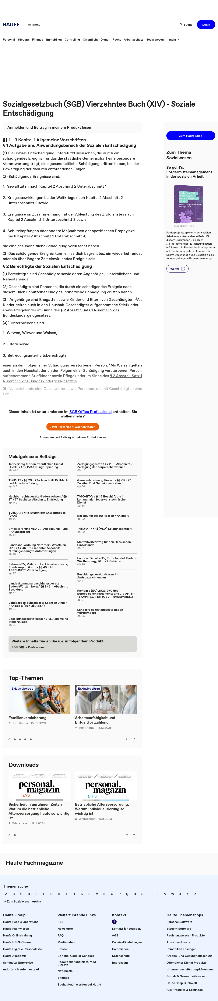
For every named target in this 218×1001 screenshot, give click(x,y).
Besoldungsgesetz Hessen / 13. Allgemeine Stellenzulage (38, 620)
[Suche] (186, 24)
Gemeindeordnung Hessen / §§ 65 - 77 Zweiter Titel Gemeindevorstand (104, 482)
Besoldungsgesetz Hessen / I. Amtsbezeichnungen (97, 576)
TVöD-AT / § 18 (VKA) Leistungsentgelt (104, 528)
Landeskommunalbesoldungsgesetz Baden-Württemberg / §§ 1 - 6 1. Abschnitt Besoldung (38, 586)
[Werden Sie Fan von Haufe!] (114, 921)
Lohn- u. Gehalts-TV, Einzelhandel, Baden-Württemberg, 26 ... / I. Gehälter (107, 560)
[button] (206, 24)
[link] (9, 39)
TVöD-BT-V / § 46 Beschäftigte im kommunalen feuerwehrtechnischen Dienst (102, 499)
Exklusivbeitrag (22, 688)
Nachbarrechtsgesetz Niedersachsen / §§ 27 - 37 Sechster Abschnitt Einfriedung (38, 498)
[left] (127, 739)
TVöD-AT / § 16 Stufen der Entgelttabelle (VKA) (37, 514)
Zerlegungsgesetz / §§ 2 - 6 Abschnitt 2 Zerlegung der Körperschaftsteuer (104, 465)
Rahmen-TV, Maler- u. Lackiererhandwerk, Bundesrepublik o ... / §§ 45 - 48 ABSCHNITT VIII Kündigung (38, 567)
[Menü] (34, 24)
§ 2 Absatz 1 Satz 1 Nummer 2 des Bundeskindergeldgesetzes (72, 378)
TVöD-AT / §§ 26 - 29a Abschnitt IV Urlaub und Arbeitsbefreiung (38, 482)
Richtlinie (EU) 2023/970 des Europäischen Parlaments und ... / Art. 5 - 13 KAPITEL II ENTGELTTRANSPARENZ (106, 593)
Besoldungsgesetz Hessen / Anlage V (103, 515)
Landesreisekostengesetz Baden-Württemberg (100, 611)
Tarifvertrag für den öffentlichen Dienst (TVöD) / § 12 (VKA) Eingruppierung (36, 465)
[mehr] (174, 39)
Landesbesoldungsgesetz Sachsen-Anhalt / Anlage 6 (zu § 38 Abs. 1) (38, 604)
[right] (134, 739)
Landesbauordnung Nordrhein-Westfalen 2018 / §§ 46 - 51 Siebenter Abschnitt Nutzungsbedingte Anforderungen (37, 547)
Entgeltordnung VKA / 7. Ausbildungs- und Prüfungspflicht (38, 530)
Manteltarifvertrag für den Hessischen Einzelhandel (104, 543)
